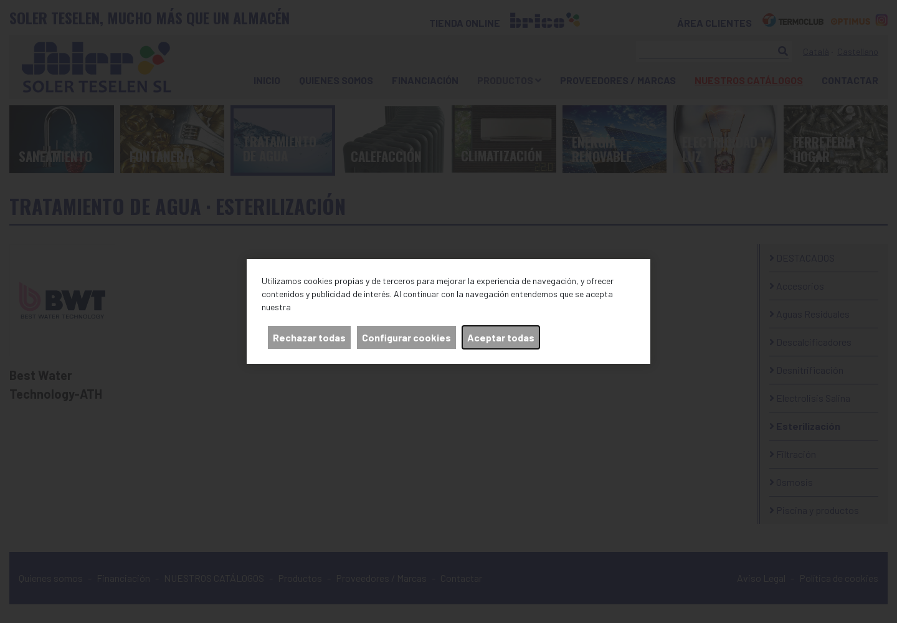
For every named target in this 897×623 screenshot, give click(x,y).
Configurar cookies (406, 337)
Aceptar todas (500, 337)
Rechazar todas (309, 337)
